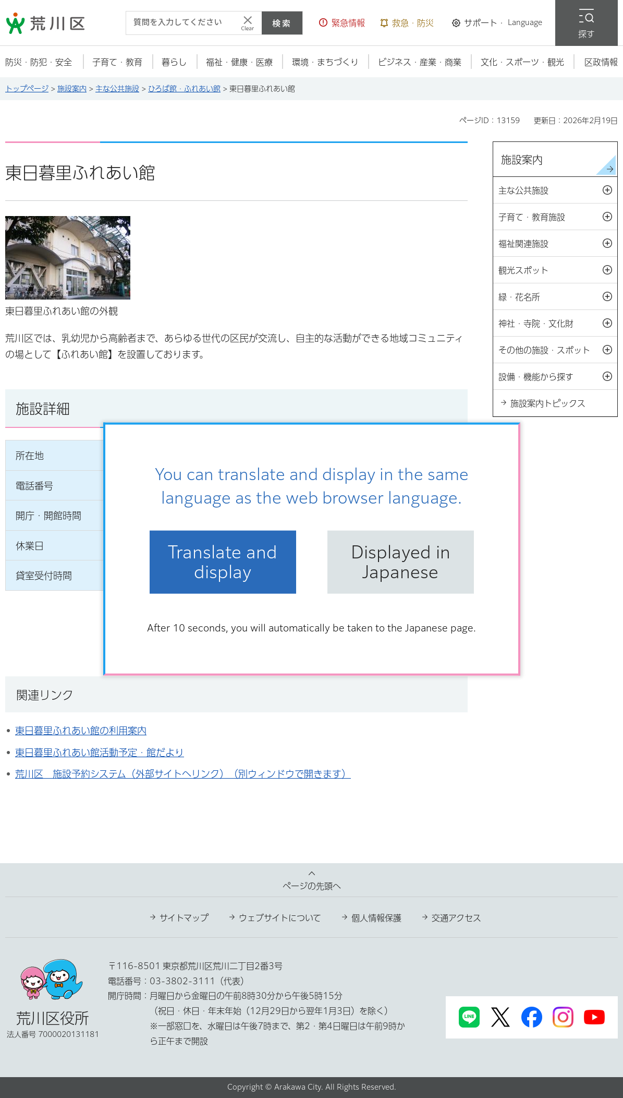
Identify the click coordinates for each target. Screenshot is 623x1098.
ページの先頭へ (312, 886)
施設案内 (72, 88)
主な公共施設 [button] (557, 190)
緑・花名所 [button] (557, 297)
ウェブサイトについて (280, 918)
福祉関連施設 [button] (557, 243)
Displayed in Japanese (400, 562)
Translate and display (222, 562)
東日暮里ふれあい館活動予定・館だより (99, 752)
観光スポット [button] (557, 270)
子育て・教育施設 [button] (557, 217)
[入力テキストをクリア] (247, 23)
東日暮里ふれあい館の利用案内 (80, 730)
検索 (282, 23)
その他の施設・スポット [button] (557, 350)
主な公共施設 (117, 88)
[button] (342, 22)
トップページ (26, 88)
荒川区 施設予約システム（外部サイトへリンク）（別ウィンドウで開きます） (183, 774)
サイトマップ (184, 918)
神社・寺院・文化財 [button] (557, 323)
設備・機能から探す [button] (557, 377)
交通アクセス (456, 918)
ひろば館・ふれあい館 (184, 88)
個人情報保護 (376, 918)
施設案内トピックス (547, 403)
